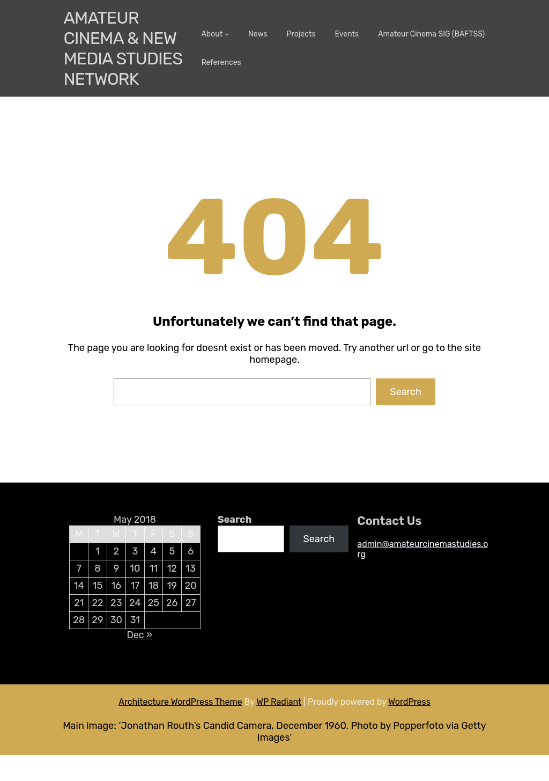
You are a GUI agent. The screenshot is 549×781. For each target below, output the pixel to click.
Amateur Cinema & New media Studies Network (122, 48)
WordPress (409, 702)
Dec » (139, 635)
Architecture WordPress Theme (180, 702)
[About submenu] (227, 34)
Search (405, 392)
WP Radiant (278, 702)
